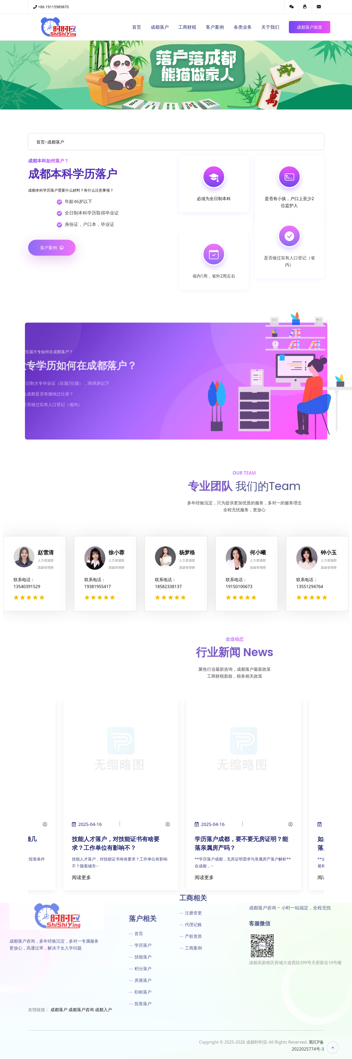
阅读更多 (81, 877)
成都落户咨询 (81, 1009)
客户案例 (215, 27)
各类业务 (243, 27)
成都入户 (103, 1009)
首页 (136, 27)
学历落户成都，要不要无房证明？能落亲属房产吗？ (241, 843)
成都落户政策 (309, 27)
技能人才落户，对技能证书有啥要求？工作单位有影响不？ (115, 843)
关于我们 (270, 27)
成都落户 (160, 27)
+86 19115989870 (51, 6)
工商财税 (187, 27)
